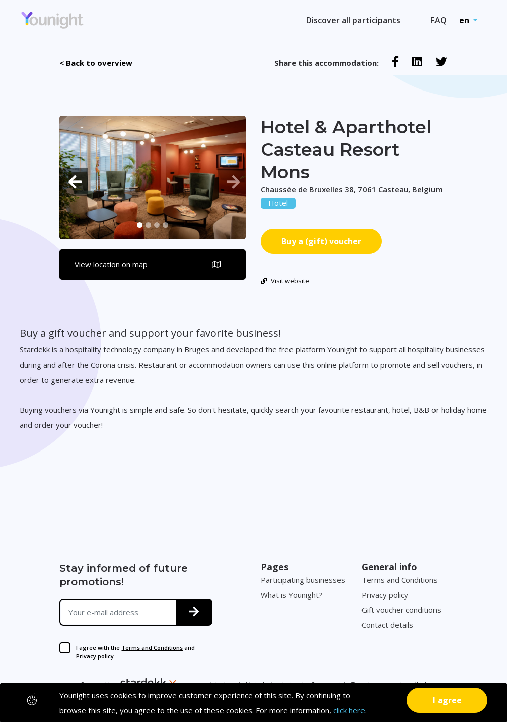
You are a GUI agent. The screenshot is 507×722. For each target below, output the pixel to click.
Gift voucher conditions (401, 610)
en (465, 20)
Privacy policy (95, 656)
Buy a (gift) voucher (321, 241)
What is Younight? (291, 595)
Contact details (387, 625)
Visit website (285, 280)
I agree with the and (135, 652)
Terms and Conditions (152, 647)
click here (349, 710)
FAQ (438, 20)
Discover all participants (353, 20)
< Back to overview (95, 63)
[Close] (447, 700)
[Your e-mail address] (118, 612)
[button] (73, 182)
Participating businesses (303, 580)
